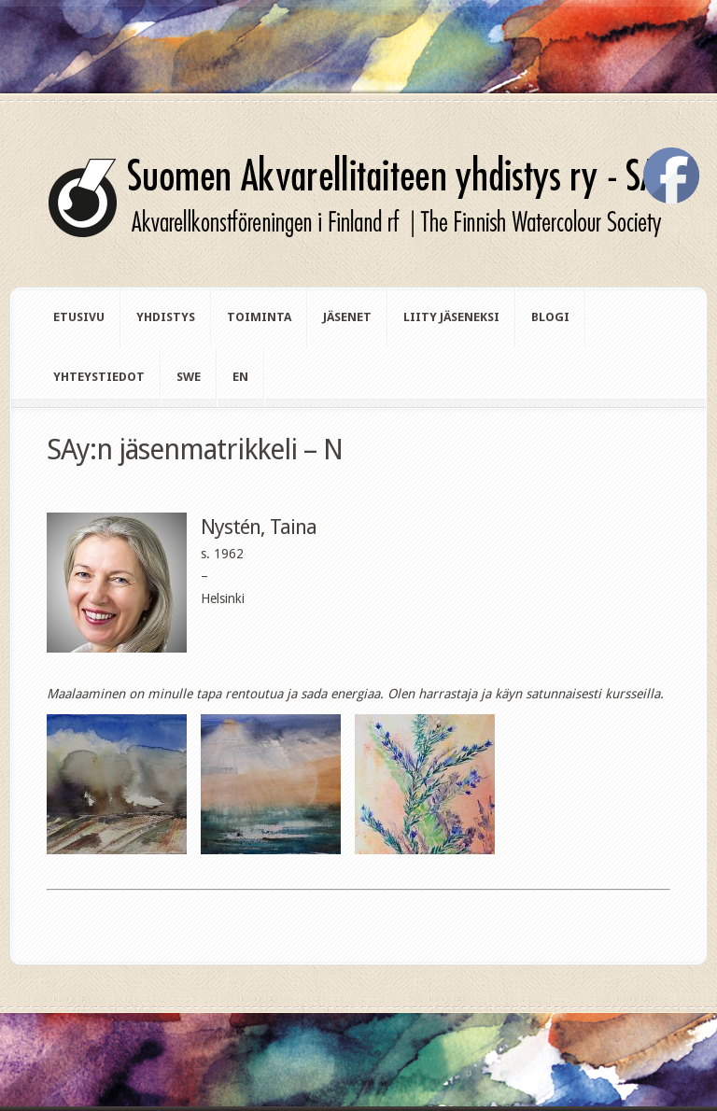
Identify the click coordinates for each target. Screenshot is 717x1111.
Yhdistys (165, 317)
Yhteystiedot (99, 377)
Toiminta (259, 317)
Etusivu (79, 317)
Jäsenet (347, 317)
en (240, 377)
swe (188, 377)
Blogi (550, 317)
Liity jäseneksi (451, 317)
